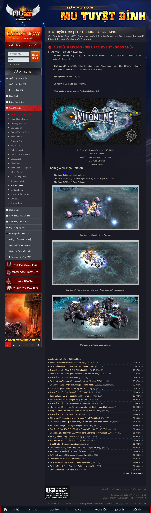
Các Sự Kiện (15, 108)
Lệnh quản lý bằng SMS (20, 257)
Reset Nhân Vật (16, 90)
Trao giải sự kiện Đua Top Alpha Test (65, 414)
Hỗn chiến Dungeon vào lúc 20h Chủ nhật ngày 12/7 (72, 366)
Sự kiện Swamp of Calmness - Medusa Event (69, 455)
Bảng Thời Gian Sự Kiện (20, 239)
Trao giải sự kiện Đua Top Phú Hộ (64, 377)
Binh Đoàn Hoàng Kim (21, 168)
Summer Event (17, 181)
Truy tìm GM (16, 141)
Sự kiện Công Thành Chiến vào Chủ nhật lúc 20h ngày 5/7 (75, 381)
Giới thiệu (105, 489)
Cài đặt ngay (23, 34)
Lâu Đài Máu (16, 128)
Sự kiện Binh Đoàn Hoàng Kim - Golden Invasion (71, 466)
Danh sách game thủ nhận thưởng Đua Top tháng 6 (72, 388)
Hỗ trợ (23, 265)
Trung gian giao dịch (23, 272)
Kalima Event (17, 150)
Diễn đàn (138, 509)
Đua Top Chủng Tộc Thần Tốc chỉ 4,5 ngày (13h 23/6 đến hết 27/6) (78, 429)
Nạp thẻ (32, 45)
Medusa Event (17, 190)
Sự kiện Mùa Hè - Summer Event (64, 470)
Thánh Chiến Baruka (20, 194)
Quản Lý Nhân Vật (17, 84)
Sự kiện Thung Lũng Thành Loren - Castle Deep (70, 462)
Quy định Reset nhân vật (20, 245)
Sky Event (15, 145)
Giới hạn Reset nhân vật (20, 251)
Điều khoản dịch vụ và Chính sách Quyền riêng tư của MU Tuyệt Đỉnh (118, 504)
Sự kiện (78, 509)
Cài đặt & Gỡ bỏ (128, 489)
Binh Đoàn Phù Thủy (20, 154)
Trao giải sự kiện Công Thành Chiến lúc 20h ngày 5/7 (72, 370)
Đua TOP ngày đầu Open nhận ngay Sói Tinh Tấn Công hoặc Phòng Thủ (81, 422)
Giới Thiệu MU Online (19, 216)
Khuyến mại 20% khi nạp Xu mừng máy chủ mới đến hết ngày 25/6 (78, 407)
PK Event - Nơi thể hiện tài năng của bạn (67, 451)
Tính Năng (32, 509)
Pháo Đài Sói (16, 136)
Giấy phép (115, 489)
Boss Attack (16, 159)
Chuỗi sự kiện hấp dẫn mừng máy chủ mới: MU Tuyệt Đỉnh (75, 418)
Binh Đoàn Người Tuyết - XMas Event (66, 459)
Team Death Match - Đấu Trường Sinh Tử (68, 440)
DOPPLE (15, 199)
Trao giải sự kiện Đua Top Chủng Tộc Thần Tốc (70, 392)
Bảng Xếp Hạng (16, 102)
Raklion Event (17, 185)
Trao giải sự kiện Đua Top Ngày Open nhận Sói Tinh (72, 403)
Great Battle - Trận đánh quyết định (65, 444)
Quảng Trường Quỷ (20, 132)
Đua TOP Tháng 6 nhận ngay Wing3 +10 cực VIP (71, 425)
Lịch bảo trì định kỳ (23, 281)
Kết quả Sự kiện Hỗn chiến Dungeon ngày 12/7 (70, 363)
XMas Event (16, 172)
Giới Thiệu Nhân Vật (18, 221)
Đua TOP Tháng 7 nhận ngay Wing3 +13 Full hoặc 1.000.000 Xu (77, 385)
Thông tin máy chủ (23, 288)
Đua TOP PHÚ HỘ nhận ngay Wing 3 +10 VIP (69, 399)
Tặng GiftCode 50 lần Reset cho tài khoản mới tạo (71, 396)
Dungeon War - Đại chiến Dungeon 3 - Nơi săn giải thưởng (75, 448)
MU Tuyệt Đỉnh (23, 13)
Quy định (119, 509)
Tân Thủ (15, 509)
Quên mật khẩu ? (14, 64)
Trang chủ (49, 36)
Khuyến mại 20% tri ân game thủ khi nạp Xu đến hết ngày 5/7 (76, 374)
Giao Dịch (13, 96)
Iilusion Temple (17, 203)
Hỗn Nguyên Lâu (18, 123)
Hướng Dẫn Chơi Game (20, 233)
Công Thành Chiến (19, 119)
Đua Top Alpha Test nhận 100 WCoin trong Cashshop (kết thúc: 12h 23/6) (81, 433)
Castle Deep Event (19, 176)
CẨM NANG (23, 70)
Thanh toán (141, 489)
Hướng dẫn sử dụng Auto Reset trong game (69, 436)
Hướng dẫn (100, 509)
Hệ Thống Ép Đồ (17, 227)
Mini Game (14, 210)
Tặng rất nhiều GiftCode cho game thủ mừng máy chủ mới (75, 411)
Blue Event (15, 163)
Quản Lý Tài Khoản (18, 78)
